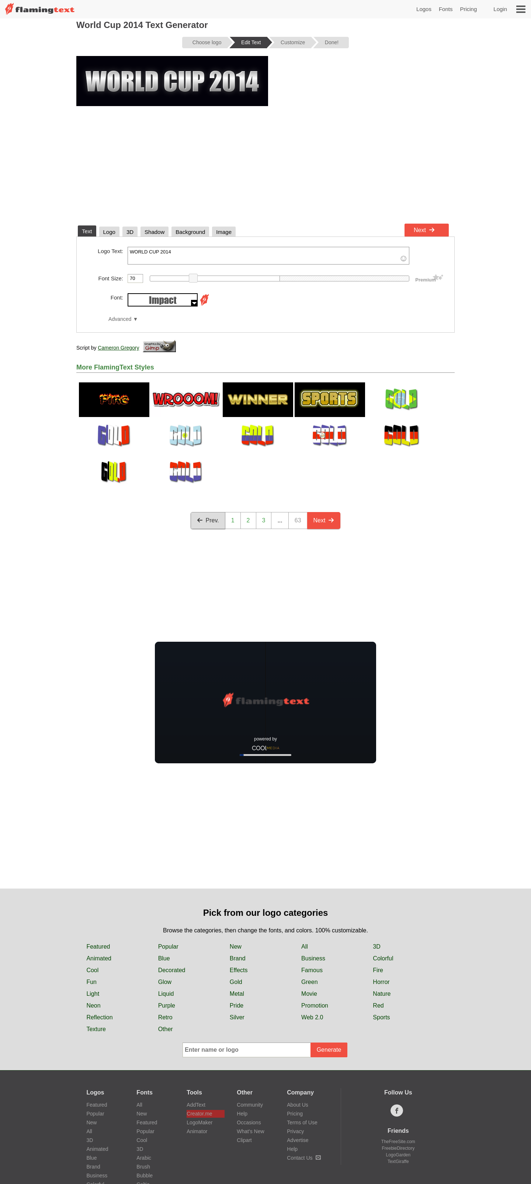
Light (92, 994)
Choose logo (207, 42)
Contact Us (303, 1158)
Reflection (99, 1017)
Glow (164, 982)
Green (309, 982)
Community (250, 1105)
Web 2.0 (312, 1017)
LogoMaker (199, 1122)
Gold (236, 982)
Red (378, 1005)
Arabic (143, 1158)
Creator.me (199, 1114)
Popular (168, 946)
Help (242, 1114)
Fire (378, 970)
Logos (423, 9)
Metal (237, 994)
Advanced (119, 319)
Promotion (314, 1005)
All (304, 946)
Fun (91, 982)
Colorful (383, 958)
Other (165, 1029)
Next (424, 230)
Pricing (468, 9)
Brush (143, 1167)
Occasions (249, 1122)
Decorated (171, 970)
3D (376, 946)
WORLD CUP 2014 (268, 255)
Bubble (144, 1175)
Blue (164, 958)
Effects (239, 970)
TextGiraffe (398, 1161)
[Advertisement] (265, 165)
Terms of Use (302, 1122)
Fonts (446, 9)
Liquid (166, 994)
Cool (92, 970)
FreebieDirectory (398, 1148)
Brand (238, 958)
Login (500, 9)
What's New (250, 1131)
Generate (329, 1050)
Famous (312, 970)
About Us (297, 1105)
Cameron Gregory (118, 348)
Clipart (244, 1140)
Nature (382, 994)
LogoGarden (398, 1154)
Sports (381, 1017)
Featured (98, 946)
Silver (237, 1017)
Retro (165, 1017)
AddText (196, 1105)
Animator (197, 1131)
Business (313, 958)
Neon (93, 1005)
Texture (95, 1029)
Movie (309, 994)
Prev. (208, 520)
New (236, 946)
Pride (236, 1005)
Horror (381, 982)
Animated (98, 958)
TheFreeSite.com (398, 1141)
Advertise (297, 1140)
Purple (166, 1005)
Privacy (295, 1131)
